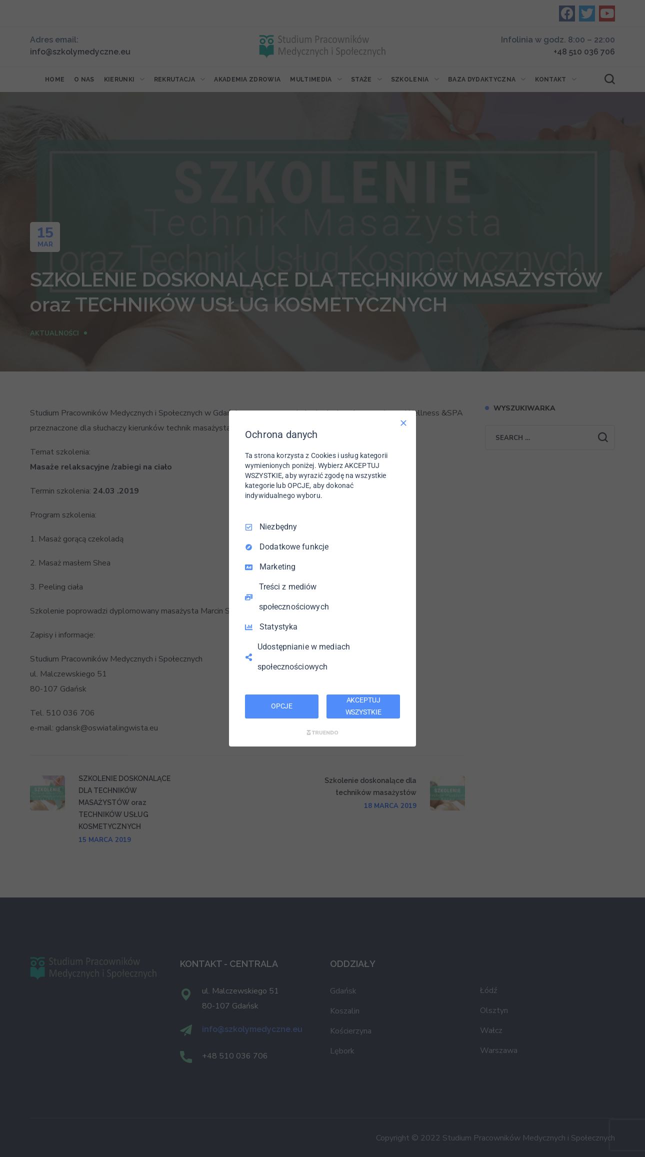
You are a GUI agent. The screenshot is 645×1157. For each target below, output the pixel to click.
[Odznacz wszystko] (403, 423)
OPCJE (281, 706)
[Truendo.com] (322, 732)
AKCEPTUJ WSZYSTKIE (364, 706)
